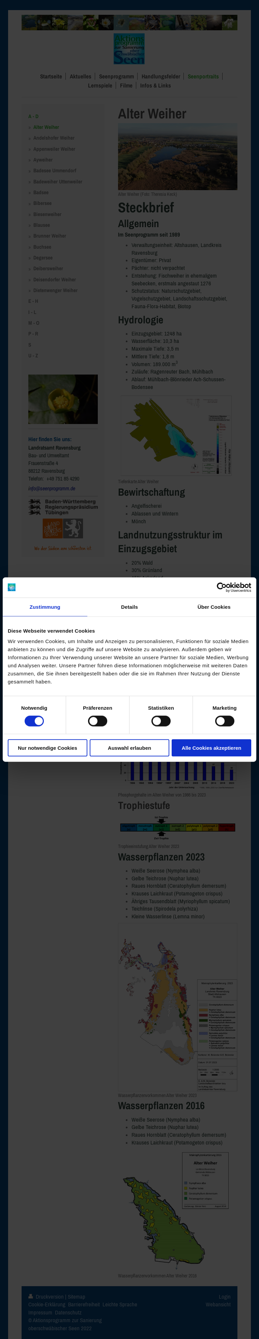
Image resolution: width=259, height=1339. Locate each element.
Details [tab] (129, 606)
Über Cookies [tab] (214, 606)
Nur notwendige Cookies (47, 748)
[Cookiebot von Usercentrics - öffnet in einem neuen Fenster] (221, 587)
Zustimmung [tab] (45, 606)
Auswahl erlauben (129, 748)
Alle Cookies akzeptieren (211, 748)
